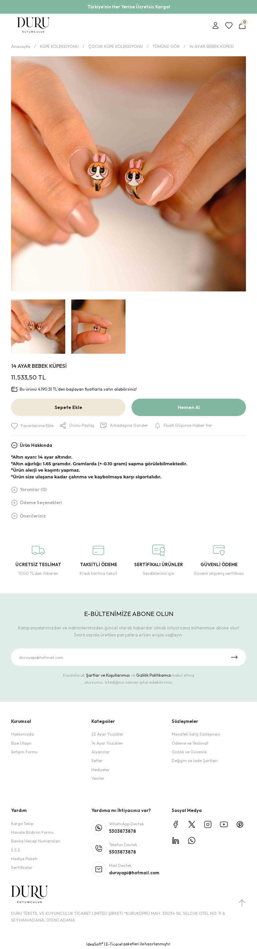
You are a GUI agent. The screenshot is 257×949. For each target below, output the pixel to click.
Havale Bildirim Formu (32, 832)
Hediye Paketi (24, 858)
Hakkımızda (22, 734)
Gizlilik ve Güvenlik (189, 751)
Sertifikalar (21, 867)
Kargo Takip (22, 823)
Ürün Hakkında (36, 445)
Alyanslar (100, 751)
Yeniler (97, 778)
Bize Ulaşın (21, 743)
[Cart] (242, 25)
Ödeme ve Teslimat (190, 743)
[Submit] (234, 657)
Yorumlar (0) (33, 489)
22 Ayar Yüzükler (107, 734)
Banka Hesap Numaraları (35, 840)
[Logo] (33, 25)
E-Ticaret (114, 944)
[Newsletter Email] (128, 657)
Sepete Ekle (68, 407)
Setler (97, 760)
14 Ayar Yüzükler (107, 743)
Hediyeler (100, 769)
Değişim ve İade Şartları (195, 760)
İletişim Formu (24, 751)
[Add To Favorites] (32, 425)
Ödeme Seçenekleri (41, 502)
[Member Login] (215, 25)
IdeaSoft (94, 944)
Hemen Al (189, 407)
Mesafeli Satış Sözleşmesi (196, 734)
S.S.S (15, 850)
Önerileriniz (33, 516)
